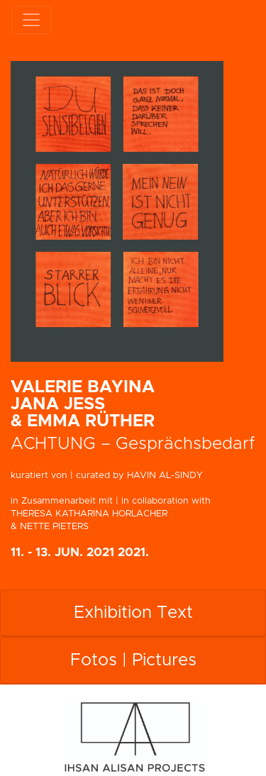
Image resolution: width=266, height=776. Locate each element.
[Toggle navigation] (31, 20)
